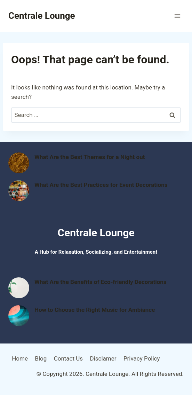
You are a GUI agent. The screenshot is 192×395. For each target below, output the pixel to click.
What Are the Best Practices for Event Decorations (100, 184)
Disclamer (103, 358)
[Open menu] (177, 15)
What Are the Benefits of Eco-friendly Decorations (100, 281)
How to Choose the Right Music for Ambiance (94, 309)
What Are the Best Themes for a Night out (89, 156)
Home (20, 358)
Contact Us (68, 358)
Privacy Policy (141, 358)
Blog (41, 358)
